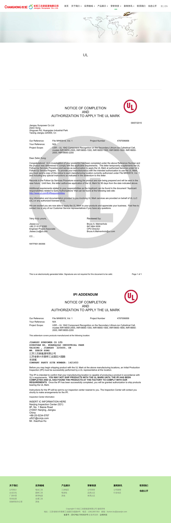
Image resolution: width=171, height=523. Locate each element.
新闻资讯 (118, 485)
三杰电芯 (65, 490)
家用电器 (39, 496)
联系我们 (141, 6)
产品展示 (65, 485)
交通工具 (39, 499)
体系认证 (91, 496)
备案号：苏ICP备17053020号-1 (77, 515)
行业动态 (117, 493)
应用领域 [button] (89, 6)
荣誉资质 (92, 485)
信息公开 (152, 6)
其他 (37, 502)
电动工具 (39, 490)
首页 (66, 6)
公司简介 (13, 490)
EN (166, 6)
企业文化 (13, 493)
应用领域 (39, 485)
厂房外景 (13, 496)
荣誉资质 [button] (116, 6)
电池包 (64, 493)
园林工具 (39, 493)
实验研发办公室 (15, 502)
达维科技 (103, 515)
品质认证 (91, 493)
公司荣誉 (91, 490)
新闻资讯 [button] (129, 6)
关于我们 (13, 485)
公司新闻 (117, 490)
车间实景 (13, 499)
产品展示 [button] (103, 6)
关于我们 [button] (76, 6)
